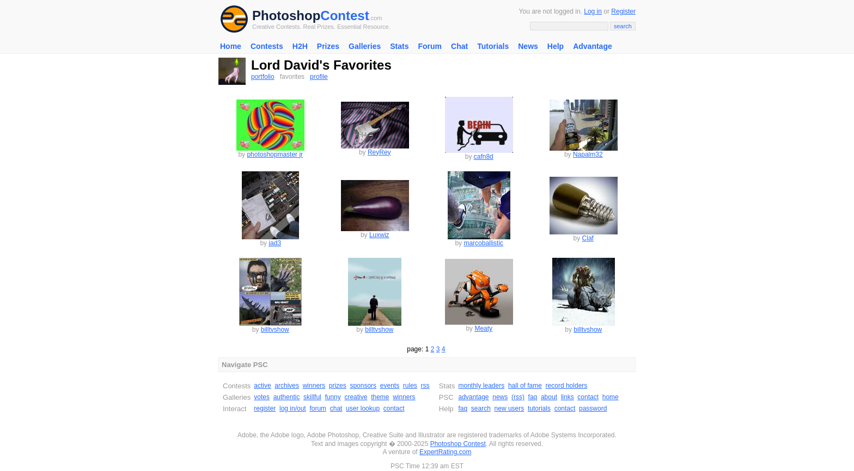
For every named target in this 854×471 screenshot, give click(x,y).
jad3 (275, 243)
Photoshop (286, 15)
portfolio (262, 76)
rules (410, 385)
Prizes (328, 46)
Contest (344, 15)
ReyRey (379, 152)
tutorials (539, 408)
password (593, 408)
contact (394, 408)
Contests (267, 46)
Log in (593, 11)
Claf (588, 238)
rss (425, 385)
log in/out (292, 408)
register (265, 408)
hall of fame (525, 385)
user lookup (363, 408)
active (262, 385)
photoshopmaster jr (275, 154)
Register (623, 11)
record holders (567, 385)
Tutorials (493, 46)
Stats (399, 46)
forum (317, 408)
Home (230, 46)
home (610, 397)
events (389, 385)
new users (509, 408)
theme (380, 397)
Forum (430, 46)
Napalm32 (588, 154)
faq (533, 397)
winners (314, 385)
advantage (473, 397)
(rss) (517, 397)
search (481, 408)
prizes (337, 385)
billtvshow (275, 329)
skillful (312, 397)
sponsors (363, 385)
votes (262, 397)
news (500, 397)
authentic (286, 397)
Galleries (365, 46)
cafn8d (483, 156)
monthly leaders (481, 385)
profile (319, 76)
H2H (300, 46)
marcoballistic (483, 243)
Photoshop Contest (458, 444)
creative (355, 397)
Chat (459, 46)
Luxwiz (379, 235)
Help (555, 46)
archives (286, 385)
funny (332, 397)
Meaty (483, 328)
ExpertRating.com (445, 452)
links (567, 397)
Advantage (592, 46)
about (549, 397)
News (528, 46)
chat (336, 408)
